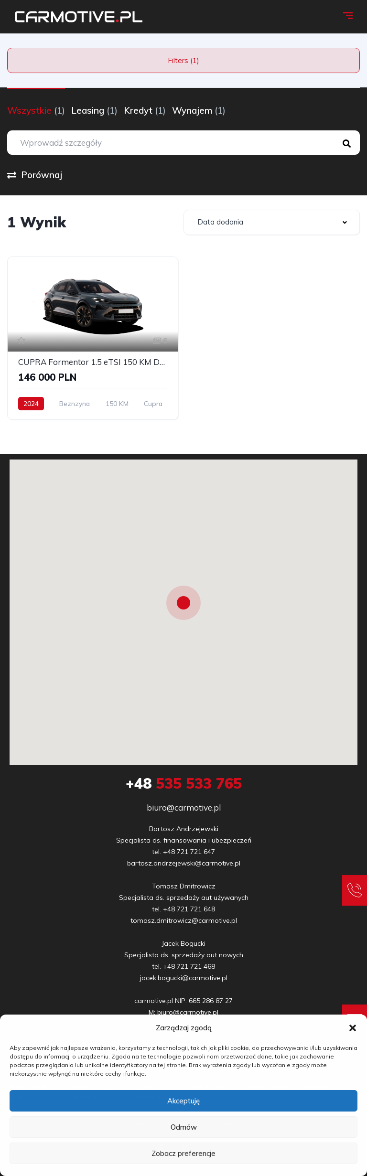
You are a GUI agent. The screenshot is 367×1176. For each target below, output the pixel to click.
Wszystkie (36, 110)
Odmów (184, 1127)
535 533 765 (184, 783)
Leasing (94, 110)
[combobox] (272, 222)
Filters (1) (183, 60)
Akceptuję (183, 1100)
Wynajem (199, 110)
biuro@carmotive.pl (184, 807)
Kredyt (145, 110)
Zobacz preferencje (183, 1153)
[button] (352, 1028)
